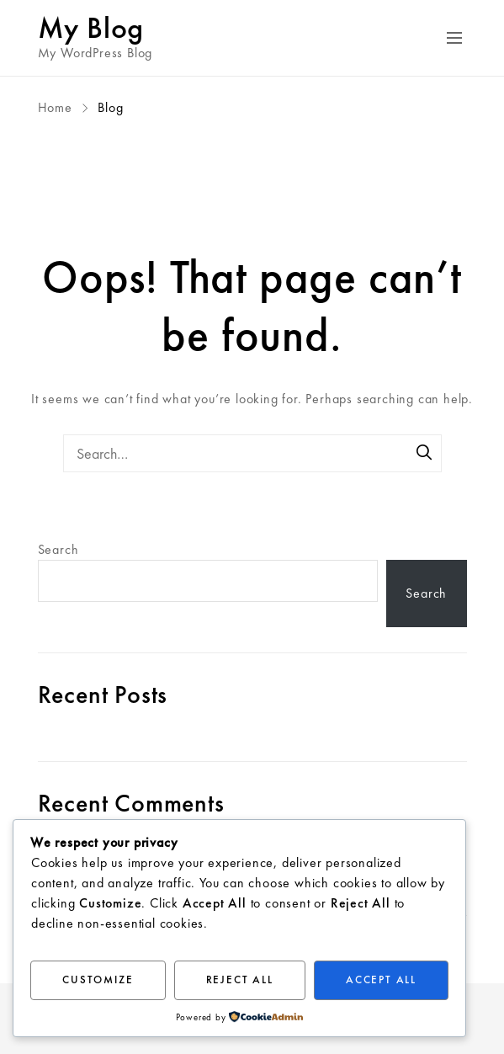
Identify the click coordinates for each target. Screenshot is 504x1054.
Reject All (239, 979)
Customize (97, 979)
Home (57, 107)
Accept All (381, 979)
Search (58, 549)
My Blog (91, 27)
